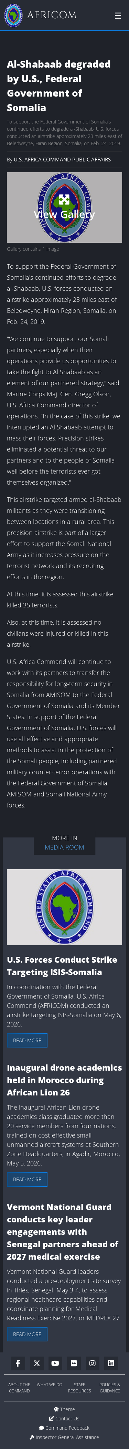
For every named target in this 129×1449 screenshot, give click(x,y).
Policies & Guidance (109, 1388)
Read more (27, 1040)
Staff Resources (79, 1388)
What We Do (49, 1385)
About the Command (19, 1388)
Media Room (64, 847)
